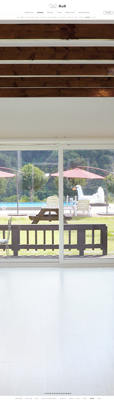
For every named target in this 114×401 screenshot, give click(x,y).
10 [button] (59, 393)
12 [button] (63, 393)
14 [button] (66, 393)
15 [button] (68, 393)
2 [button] (45, 393)
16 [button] (70, 393)
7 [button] (54, 393)
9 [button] (57, 393)
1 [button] (43, 393)
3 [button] (47, 393)
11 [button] (61, 393)
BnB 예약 (108, 12)
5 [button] (50, 393)
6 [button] (52, 393)
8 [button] (56, 393)
